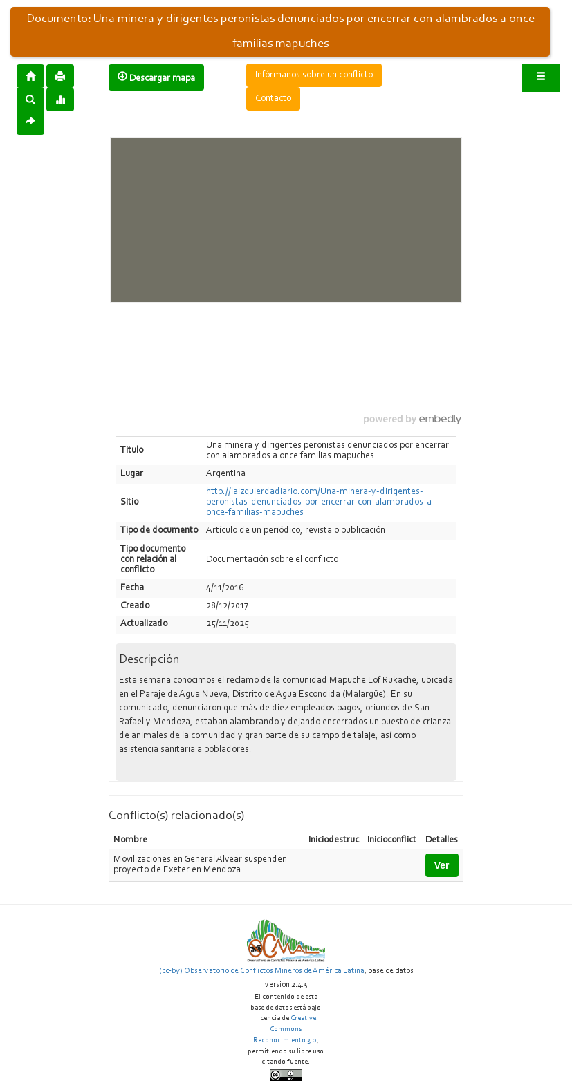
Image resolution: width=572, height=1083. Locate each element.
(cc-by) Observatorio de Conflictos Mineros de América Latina (262, 971)
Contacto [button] (273, 99)
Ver (442, 865)
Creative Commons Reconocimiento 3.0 (285, 1029)
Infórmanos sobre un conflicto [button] (314, 75)
